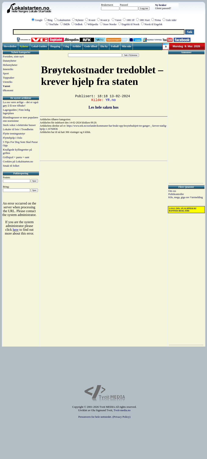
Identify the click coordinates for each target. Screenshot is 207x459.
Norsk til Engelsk (153, 24)
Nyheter (79, 20)
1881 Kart (144, 20)
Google (38, 20)
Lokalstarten (64, 20)
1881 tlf (130, 20)
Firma (158, 20)
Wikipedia (93, 24)
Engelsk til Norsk (130, 24)
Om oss (172, 190)
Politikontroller (176, 194)
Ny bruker (161, 5)
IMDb (67, 24)
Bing (50, 20)
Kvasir (92, 20)
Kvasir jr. (105, 20)
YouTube (53, 24)
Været (118, 20)
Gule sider (171, 20)
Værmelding (196, 197)
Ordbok (79, 24)
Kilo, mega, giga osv (179, 197)
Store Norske (110, 24)
